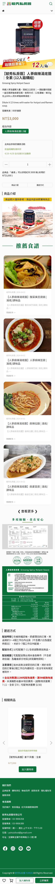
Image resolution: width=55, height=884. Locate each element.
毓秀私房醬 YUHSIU (24, 872)
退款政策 (35, 790)
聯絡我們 (26, 790)
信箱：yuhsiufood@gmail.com (17, 832)
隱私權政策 (46, 790)
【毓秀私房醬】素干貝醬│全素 (24, 756)
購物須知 (16, 790)
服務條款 (6, 795)
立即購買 (44, 880)
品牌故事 (6, 790)
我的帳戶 (6, 807)
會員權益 (16, 807)
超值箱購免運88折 (13, 149)
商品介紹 (14, 185)
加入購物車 (24, 880)
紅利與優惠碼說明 (30, 807)
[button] (51, 743)
